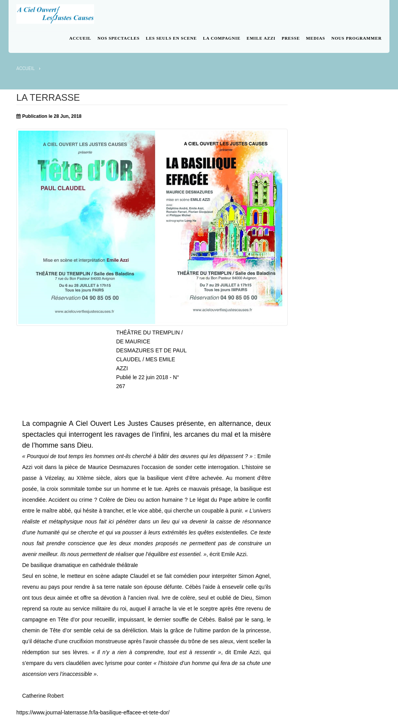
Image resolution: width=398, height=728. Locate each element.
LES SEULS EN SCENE (171, 38)
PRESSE (291, 38)
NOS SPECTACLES (119, 38)
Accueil (25, 68)
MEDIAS (315, 38)
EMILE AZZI (261, 38)
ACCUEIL (80, 38)
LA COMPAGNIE (221, 38)
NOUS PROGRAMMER (356, 38)
